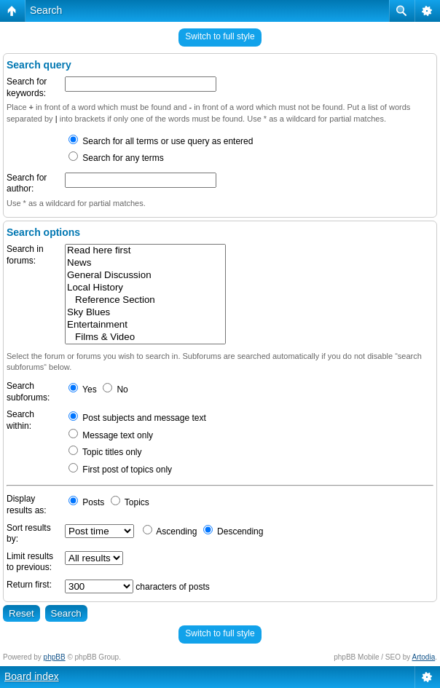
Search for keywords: (27, 87)
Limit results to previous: (30, 562)
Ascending (170, 531)
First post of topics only (120, 469)
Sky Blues (145, 313)
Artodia (424, 657)
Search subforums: (28, 392)
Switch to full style (219, 36)
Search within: (20, 420)
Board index (31, 676)
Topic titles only (105, 452)
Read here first (145, 251)
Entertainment (145, 325)
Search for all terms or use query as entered (160, 141)
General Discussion (145, 275)
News (145, 263)
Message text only (110, 435)
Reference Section (145, 300)
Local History (145, 288)
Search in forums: (25, 255)
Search (46, 10)
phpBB (55, 657)
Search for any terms (116, 158)
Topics (130, 502)
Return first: (29, 585)
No (115, 389)
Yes (82, 389)
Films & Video (145, 337)
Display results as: (27, 504)
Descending (233, 531)
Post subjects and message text (137, 418)
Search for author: (27, 183)
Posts (86, 502)
